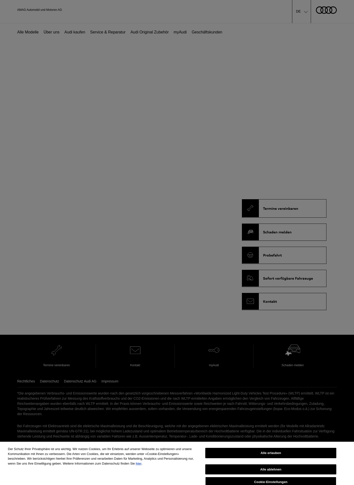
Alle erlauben (271, 456)
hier (139, 466)
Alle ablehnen (270, 472)
